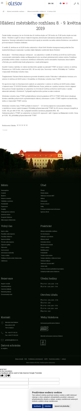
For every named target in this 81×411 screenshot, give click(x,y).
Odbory (42, 198)
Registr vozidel (5, 283)
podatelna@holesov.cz (11, 340)
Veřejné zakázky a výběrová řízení (50, 258)
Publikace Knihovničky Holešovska (11, 258)
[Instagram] (67, 3)
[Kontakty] (75, 3)
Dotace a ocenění (6, 198)
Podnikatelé (4, 204)
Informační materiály (7, 253)
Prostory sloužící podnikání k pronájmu (52, 269)
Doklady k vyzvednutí (46, 236)
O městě (3, 193)
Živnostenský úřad (6, 294)
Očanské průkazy (6, 286)
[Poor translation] (7, 375)
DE (52, 3)
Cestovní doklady (6, 289)
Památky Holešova (6, 236)
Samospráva (5, 190)
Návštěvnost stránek (46, 244)
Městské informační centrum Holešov (51, 336)
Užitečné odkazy (45, 261)
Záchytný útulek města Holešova (49, 271)
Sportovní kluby (5, 239)
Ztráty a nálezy (44, 247)
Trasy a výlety (5, 255)
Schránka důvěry (45, 242)
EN (49, 3)
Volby (42, 206)
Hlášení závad (44, 239)
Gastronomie (5, 250)
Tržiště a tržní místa (46, 255)
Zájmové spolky (5, 244)
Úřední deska (44, 193)
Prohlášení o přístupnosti (35, 359)
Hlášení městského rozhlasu (15, 11)
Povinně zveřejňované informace (50, 209)
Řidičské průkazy (6, 292)
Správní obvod (44, 212)
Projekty (3, 209)
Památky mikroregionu (8, 234)
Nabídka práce (44, 250)
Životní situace (44, 204)
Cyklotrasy (4, 261)
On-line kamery (45, 234)
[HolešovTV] (63, 3)
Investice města (5, 214)
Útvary (42, 190)
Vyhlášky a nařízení (7, 201)
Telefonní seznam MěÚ (47, 195)
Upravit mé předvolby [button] (62, 406)
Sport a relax (4, 231)
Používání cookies (54, 359)
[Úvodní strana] (3, 11)
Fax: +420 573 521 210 (11, 335)
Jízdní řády (43, 266)
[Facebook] (60, 3)
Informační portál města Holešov (50, 323)
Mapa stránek (19, 359)
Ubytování (4, 247)
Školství (3, 195)
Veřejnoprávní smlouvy (8, 212)
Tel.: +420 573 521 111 (11, 332)
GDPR (46, 359)
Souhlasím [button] (37, 406)
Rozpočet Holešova (6, 217)
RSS (25, 359)
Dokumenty (43, 201)
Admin (64, 359)
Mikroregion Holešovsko (8, 220)
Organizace (4, 206)
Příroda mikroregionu (7, 242)
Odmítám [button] (48, 406)
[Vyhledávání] (78, 3)
